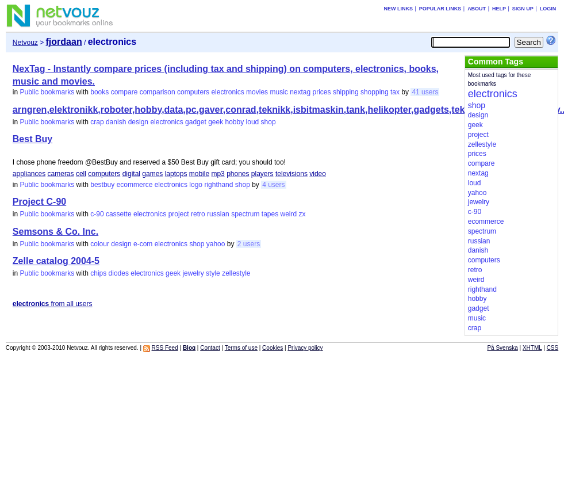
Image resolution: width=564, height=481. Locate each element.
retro (198, 214)
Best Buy (32, 139)
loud (252, 122)
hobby (234, 122)
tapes (270, 214)
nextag (300, 92)
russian (218, 214)
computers (193, 92)
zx (302, 214)
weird (289, 214)
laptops (176, 174)
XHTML (532, 348)
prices (322, 92)
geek (215, 122)
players (262, 174)
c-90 (96, 214)
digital (131, 174)
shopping (374, 92)
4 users (273, 185)
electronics (227, 92)
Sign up (523, 9)
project (178, 214)
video (317, 174)
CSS (553, 348)
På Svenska (502, 348)
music (278, 92)
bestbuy (102, 185)
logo (195, 185)
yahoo (215, 244)
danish (116, 122)
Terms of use (241, 348)
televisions (291, 174)
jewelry (193, 273)
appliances (29, 174)
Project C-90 (39, 202)
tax (395, 92)
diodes (119, 273)
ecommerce (135, 185)
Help (499, 9)
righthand (218, 185)
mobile (199, 174)
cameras (61, 174)
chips (98, 273)
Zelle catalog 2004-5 (56, 261)
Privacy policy (305, 348)
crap (96, 122)
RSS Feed (165, 348)
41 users (425, 92)
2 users (248, 244)
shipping (346, 92)
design (138, 122)
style (213, 273)
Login (548, 9)
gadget (195, 122)
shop (268, 122)
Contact (210, 348)
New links (398, 9)
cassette (119, 214)
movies (257, 92)
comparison (157, 92)
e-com (142, 244)
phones (238, 174)
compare (124, 92)
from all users (53, 304)
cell (81, 174)
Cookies (272, 348)
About (476, 9)
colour (99, 244)
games (152, 174)
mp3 (217, 174)
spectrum (245, 214)
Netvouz (25, 43)
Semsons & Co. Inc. (55, 231)
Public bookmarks (47, 92)
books (99, 92)
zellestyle (236, 273)
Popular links (440, 9)
